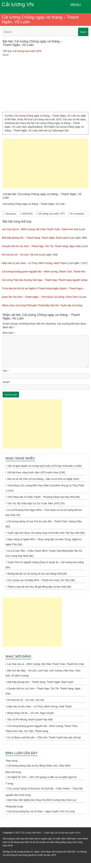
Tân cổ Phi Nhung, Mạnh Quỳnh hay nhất (30, 719)
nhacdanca (11, 213)
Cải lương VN (18, 4)
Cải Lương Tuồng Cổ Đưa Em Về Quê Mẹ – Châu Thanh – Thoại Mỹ (45, 788)
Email (6, 382)
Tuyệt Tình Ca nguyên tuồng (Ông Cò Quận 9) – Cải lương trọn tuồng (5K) (44, 565)
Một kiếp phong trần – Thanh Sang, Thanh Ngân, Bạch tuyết (35, 237)
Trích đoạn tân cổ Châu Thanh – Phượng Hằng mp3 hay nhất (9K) (43, 497)
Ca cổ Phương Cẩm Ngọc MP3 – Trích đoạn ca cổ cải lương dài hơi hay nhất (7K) (43, 512)
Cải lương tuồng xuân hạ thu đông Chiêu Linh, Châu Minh (39, 765)
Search (83, 32)
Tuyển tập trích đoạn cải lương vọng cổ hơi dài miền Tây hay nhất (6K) (46, 532)
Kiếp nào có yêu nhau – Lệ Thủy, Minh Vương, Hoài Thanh (34, 263)
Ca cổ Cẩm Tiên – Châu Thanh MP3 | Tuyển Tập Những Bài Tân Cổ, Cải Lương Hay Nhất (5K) (44, 553)
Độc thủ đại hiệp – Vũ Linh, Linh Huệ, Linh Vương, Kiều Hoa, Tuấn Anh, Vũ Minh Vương (42, 673)
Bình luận (9, 332)
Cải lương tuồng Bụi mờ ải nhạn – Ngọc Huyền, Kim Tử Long (40, 811)
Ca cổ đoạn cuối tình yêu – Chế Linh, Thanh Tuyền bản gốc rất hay (44, 737)
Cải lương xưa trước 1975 (27, 51)
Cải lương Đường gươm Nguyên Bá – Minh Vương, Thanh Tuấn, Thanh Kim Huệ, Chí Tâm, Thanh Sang (41, 729)
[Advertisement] (45, 163)
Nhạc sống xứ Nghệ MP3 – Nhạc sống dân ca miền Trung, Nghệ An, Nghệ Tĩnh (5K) (43, 542)
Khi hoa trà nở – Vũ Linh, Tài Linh (20, 254)
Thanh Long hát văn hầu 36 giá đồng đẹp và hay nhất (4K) (39, 586)
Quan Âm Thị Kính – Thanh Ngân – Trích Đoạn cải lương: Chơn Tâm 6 (40, 296)
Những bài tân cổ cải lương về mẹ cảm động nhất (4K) (37, 573)
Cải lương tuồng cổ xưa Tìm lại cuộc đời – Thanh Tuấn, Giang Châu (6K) (43, 524)
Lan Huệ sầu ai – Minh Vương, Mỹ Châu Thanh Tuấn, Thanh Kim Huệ (40, 229)
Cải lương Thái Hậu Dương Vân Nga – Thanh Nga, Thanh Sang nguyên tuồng (44, 280)
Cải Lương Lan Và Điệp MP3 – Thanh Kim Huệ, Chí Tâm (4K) (41, 580)
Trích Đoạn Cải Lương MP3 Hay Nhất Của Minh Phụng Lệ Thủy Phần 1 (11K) (44, 488)
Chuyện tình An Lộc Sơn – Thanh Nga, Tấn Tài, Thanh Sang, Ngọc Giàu (41, 246)
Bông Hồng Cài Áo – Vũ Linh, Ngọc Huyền (30, 713)
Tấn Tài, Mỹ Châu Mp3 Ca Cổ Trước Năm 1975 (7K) (36, 503)
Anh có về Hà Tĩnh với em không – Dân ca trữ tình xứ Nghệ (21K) (43, 479)
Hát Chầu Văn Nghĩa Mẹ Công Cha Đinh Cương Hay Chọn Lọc (41, 800)
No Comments (77, 213)
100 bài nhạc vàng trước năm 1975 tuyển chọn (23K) (36, 472)
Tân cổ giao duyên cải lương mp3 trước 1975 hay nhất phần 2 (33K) (44, 466)
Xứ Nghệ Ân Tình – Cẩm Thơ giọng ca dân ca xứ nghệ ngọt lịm (42, 777)
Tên (5, 370)
